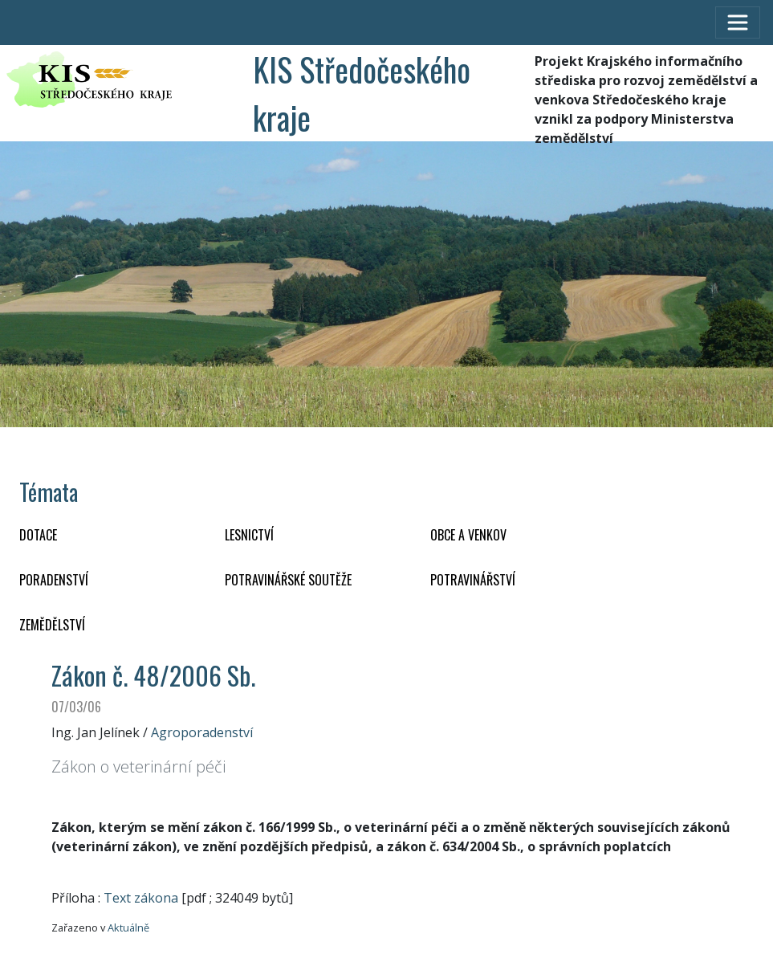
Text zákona (141, 898)
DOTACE (38, 534)
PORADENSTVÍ (53, 579)
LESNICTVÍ (249, 534)
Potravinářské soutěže (288, 579)
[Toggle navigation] (737, 22)
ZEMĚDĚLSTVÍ (52, 624)
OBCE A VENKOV (468, 534)
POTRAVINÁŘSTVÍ (472, 579)
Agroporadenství (202, 732)
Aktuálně (128, 927)
